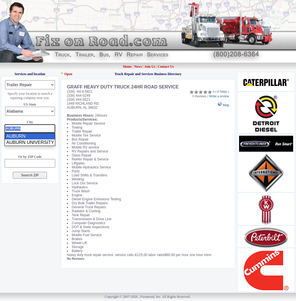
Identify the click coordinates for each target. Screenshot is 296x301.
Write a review (219, 96)
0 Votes (222, 92)
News (138, 67)
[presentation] (30, 128)
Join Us (149, 67)
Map (223, 105)
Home (127, 67)
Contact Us (166, 67)
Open (68, 74)
